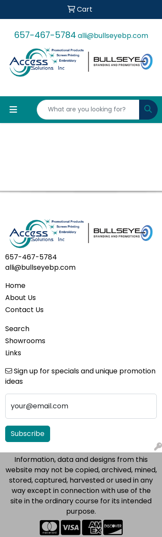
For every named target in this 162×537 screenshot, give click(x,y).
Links (13, 353)
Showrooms (25, 341)
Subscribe (27, 434)
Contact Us (24, 310)
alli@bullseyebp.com (113, 36)
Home (15, 286)
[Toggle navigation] (13, 110)
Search (17, 329)
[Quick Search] (88, 110)
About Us (20, 298)
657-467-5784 (45, 35)
